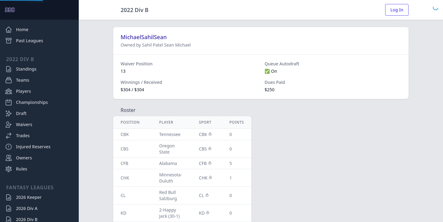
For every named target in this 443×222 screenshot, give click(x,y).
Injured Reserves (27, 146)
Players (18, 91)
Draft (15, 113)
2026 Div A (21, 208)
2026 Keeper (23, 197)
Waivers (18, 124)
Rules (16, 169)
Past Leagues (24, 40)
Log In (396, 10)
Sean (169, 45)
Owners (18, 158)
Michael (183, 45)
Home (16, 29)
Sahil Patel (153, 45)
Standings (21, 69)
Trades (17, 135)
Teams (17, 80)
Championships (26, 102)
